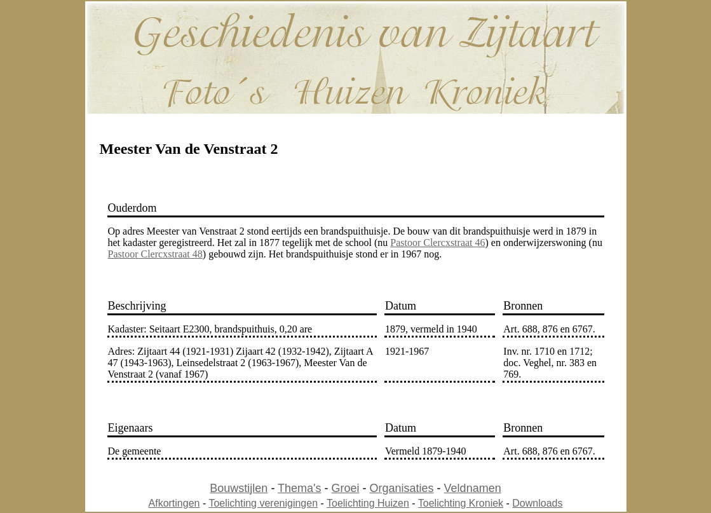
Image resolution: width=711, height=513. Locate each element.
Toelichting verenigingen (263, 503)
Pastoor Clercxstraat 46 (437, 242)
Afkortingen (174, 503)
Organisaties (402, 488)
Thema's (299, 488)
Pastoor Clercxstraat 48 (155, 254)
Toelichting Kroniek (460, 503)
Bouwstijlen (238, 488)
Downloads (537, 503)
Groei (346, 488)
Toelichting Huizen (368, 503)
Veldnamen (472, 488)
